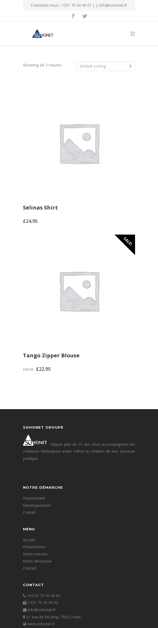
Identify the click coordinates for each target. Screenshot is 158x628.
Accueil (29, 539)
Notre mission (35, 553)
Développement (37, 505)
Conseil (29, 512)
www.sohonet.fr (41, 623)
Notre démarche (37, 561)
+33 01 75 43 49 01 (43, 595)
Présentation (34, 546)
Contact (30, 568)
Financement (34, 498)
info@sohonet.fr (113, 5)
